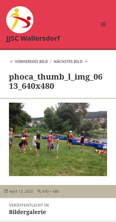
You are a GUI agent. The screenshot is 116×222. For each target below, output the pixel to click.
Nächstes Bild (68, 61)
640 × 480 (50, 191)
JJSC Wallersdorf (33, 38)
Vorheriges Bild (31, 61)
